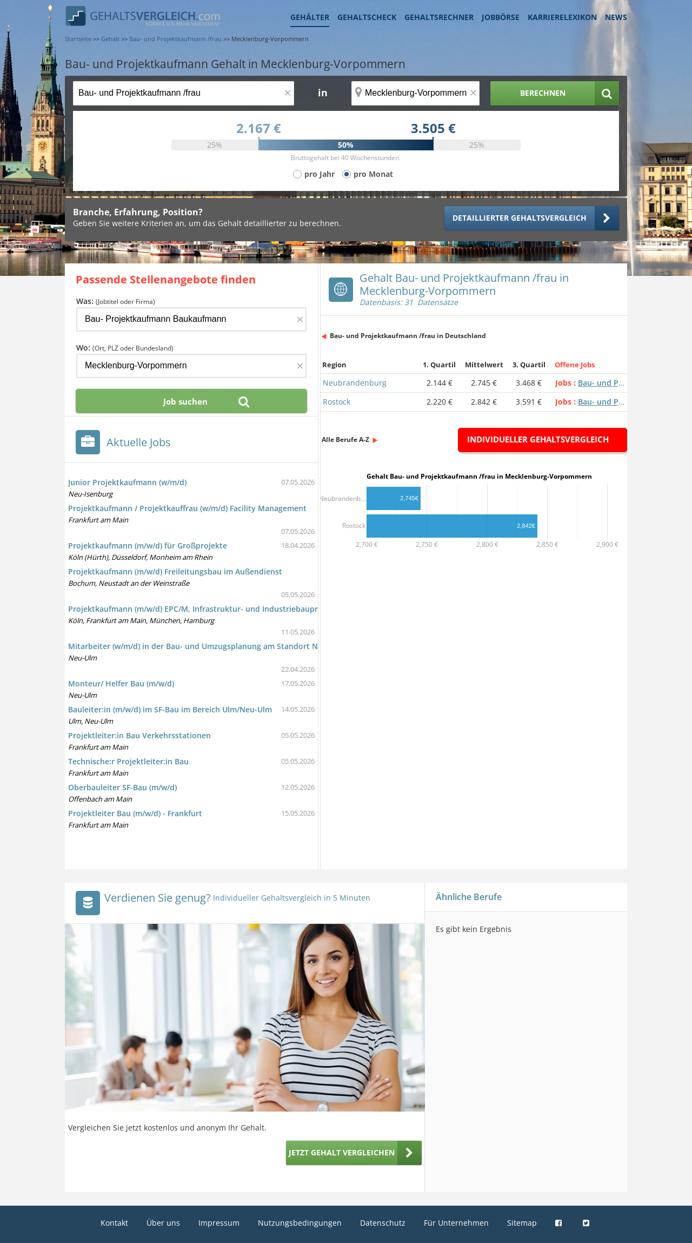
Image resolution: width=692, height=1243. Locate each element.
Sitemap (522, 1223)
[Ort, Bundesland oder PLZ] (415, 93)
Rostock (336, 401)
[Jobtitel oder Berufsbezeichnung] (183, 93)
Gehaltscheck (366, 17)
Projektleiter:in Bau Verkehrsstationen (139, 735)
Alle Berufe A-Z (345, 439)
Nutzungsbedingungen (300, 1223)
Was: (115, 301)
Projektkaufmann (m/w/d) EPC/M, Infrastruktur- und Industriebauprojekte (204, 609)
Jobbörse (501, 17)
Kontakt (114, 1223)
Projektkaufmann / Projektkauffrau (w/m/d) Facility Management (187, 508)
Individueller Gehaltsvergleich (538, 439)
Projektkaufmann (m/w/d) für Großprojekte (147, 545)
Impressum (218, 1223)
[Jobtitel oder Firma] (191, 319)
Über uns (163, 1223)
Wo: (125, 347)
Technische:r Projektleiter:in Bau (128, 761)
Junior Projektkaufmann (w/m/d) (127, 482)
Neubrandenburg (355, 383)
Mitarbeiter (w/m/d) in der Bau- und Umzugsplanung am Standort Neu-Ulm (206, 646)
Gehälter (309, 17)
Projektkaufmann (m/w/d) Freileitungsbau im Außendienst (175, 571)
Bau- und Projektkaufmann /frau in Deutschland (408, 335)
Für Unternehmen (456, 1223)
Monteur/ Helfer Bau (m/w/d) (121, 683)
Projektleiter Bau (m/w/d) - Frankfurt (135, 813)
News (616, 17)
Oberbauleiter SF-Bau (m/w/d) (122, 787)
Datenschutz (382, 1223)
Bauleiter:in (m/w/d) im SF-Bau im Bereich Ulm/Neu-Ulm (170, 709)
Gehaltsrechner (439, 17)
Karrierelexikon (562, 17)
